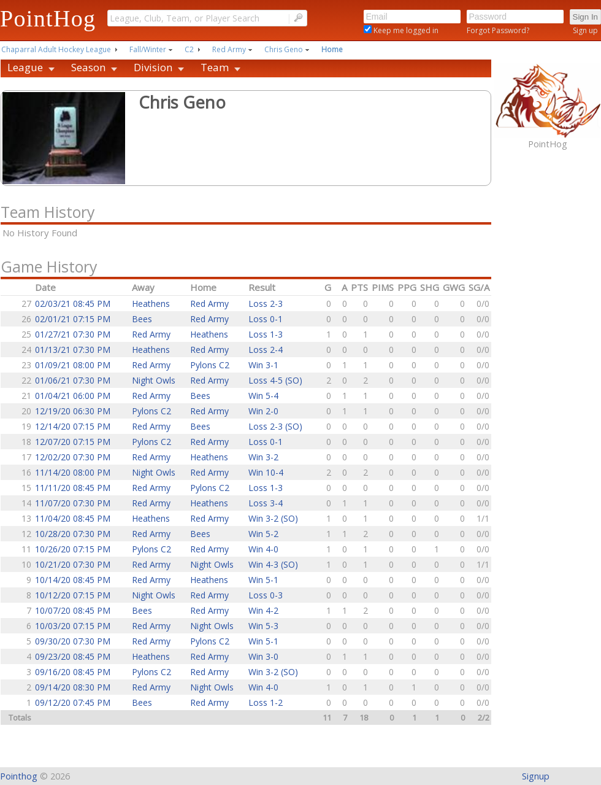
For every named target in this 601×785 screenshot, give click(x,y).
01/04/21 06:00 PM (72, 395)
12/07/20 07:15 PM (72, 441)
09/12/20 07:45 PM (72, 702)
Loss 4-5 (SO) (275, 380)
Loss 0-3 (265, 595)
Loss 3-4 (265, 503)
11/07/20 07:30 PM (72, 503)
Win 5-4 (263, 395)
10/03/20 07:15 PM (72, 626)
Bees (142, 319)
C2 (189, 49)
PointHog (48, 18)
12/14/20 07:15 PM (72, 426)
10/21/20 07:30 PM (72, 564)
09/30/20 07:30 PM (72, 641)
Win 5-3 (263, 626)
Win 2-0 (263, 411)
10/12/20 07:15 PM (72, 595)
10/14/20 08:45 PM (72, 580)
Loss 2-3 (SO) (275, 426)
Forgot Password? (498, 30)
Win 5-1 (263, 580)
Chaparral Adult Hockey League (56, 49)
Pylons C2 (209, 365)
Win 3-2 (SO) (273, 518)
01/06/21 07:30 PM (72, 380)
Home (332, 49)
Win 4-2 (263, 610)
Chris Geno (283, 49)
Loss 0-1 (265, 319)
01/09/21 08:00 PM (72, 365)
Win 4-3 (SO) (273, 564)
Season (88, 67)
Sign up (585, 30)
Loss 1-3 (265, 334)
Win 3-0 (263, 656)
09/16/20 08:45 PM (72, 672)
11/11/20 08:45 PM (72, 487)
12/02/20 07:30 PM (72, 457)
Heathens (151, 303)
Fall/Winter (147, 49)
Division (153, 67)
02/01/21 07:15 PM (72, 319)
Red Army (229, 49)
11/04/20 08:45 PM (72, 518)
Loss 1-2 (265, 702)
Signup (535, 776)
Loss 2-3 (265, 303)
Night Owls (153, 380)
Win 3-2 (263, 457)
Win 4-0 (263, 549)
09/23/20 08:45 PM (72, 656)
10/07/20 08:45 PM (72, 610)
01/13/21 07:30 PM (72, 349)
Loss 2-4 (265, 349)
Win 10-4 (265, 472)
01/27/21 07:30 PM (72, 334)
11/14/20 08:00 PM (72, 472)
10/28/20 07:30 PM (72, 533)
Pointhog (18, 776)
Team (215, 67)
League (25, 67)
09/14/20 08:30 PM (72, 687)
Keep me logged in (405, 30)
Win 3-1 (263, 365)
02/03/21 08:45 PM (72, 303)
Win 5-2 (263, 533)
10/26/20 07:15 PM (72, 549)
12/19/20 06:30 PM (72, 411)
